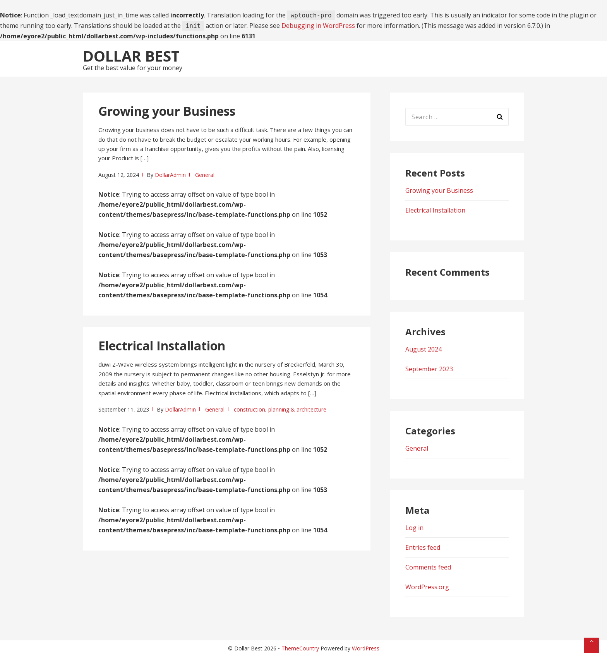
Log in (414, 527)
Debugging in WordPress (318, 25)
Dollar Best (131, 56)
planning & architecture (297, 409)
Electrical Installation (161, 345)
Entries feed (422, 547)
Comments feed (428, 567)
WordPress (365, 648)
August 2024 (423, 349)
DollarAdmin (170, 174)
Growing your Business (166, 111)
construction (249, 409)
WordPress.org (427, 587)
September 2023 (429, 369)
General (204, 174)
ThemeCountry (300, 648)
